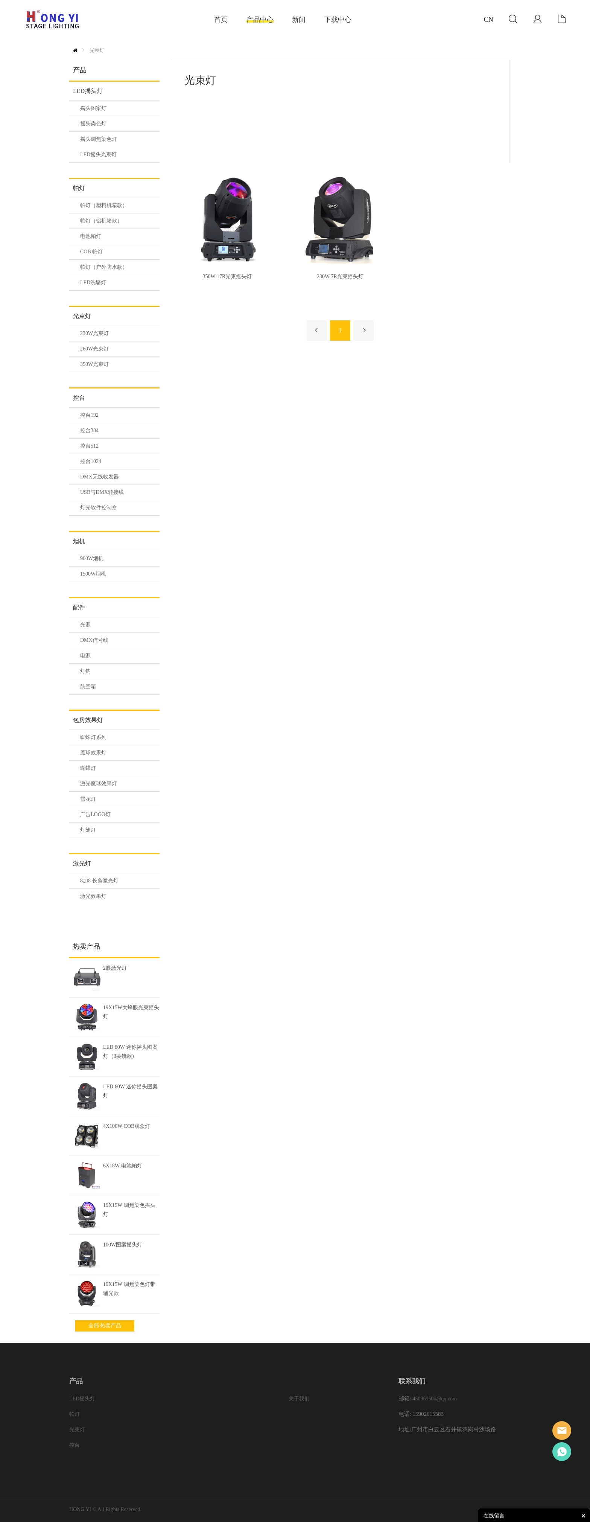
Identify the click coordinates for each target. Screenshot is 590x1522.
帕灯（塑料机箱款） (104, 205)
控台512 (89, 446)
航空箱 (88, 686)
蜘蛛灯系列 (93, 737)
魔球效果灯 (93, 753)
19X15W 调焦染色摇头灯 (129, 1209)
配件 (79, 607)
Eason (561, 1430)
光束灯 (97, 50)
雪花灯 (88, 799)
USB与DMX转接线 (102, 492)
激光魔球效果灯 (98, 783)
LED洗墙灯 (93, 282)
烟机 (79, 541)
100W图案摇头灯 (122, 1245)
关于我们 (299, 1399)
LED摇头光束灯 (98, 154)
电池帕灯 (90, 236)
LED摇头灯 (88, 91)
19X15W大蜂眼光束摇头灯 (131, 1012)
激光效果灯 (93, 896)
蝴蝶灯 (88, 768)
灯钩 (85, 671)
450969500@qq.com (434, 1399)
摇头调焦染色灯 (98, 139)
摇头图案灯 (93, 108)
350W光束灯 (94, 364)
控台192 (89, 415)
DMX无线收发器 (99, 477)
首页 (75, 50)
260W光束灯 (94, 349)
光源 (85, 625)
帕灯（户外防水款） (104, 267)
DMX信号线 (94, 640)
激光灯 (82, 863)
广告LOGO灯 (95, 814)
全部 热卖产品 (105, 1326)
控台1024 (90, 461)
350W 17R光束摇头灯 (227, 276)
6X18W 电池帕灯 (122, 1166)
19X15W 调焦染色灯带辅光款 (129, 1288)
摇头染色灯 (93, 123)
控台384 (89, 430)
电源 (85, 655)
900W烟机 (91, 558)
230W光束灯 (94, 333)
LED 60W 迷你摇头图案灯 (130, 1091)
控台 (79, 398)
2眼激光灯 (115, 968)
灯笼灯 (88, 830)
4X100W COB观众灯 (126, 1126)
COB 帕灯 (91, 251)
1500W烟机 (93, 574)
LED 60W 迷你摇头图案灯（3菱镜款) (130, 1051)
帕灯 (79, 188)
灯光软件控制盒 (98, 507)
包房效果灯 (88, 720)
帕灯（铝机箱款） (101, 221)
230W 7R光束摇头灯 (340, 276)
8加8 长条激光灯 (99, 881)
